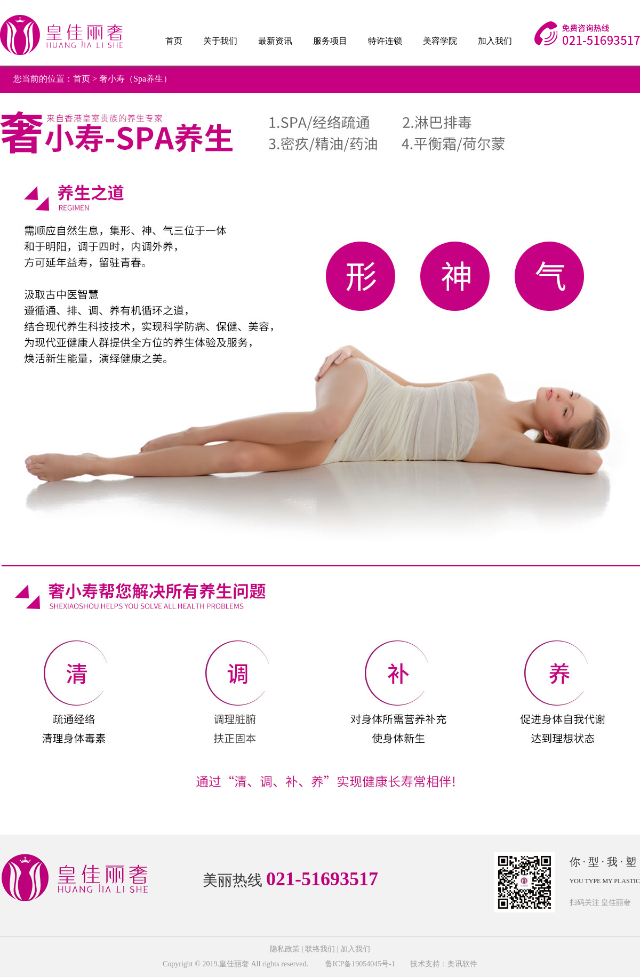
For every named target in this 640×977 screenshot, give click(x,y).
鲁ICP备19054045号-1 (359, 964)
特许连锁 (385, 40)
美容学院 (440, 40)
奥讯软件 (462, 964)
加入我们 (495, 40)
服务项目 (330, 40)
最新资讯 (275, 40)
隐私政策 (285, 949)
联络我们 (320, 949)
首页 (173, 40)
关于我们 (220, 40)
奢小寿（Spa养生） (135, 78)
